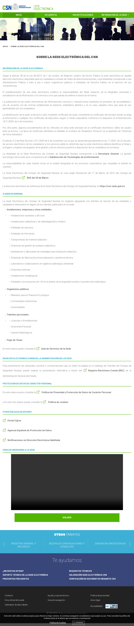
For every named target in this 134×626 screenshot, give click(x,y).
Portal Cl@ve (14, 423)
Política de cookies (58, 405)
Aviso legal (95, 603)
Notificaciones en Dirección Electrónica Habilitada (34, 443)
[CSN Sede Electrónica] (28, 6)
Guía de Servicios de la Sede (56, 351)
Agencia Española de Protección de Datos (30, 433)
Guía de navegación (56, 603)
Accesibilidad (104, 609)
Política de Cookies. (58, 623)
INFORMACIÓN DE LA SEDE (114, 18)
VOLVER (67, 520)
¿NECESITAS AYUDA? (14, 573)
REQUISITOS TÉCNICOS (81, 573)
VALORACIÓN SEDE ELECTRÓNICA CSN (89, 577)
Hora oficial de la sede (14, 603)
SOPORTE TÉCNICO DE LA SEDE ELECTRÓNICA (27, 577)
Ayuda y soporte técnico (58, 598)
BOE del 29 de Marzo (37, 180)
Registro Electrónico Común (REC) (106, 373)
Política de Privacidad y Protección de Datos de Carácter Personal (76, 395)
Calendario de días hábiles (16, 607)
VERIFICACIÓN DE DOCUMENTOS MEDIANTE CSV (94, 581)
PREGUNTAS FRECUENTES (17, 581)
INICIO (19, 18)
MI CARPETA (51, 18)
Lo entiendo (78, 623)
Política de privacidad (99, 598)
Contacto (9, 598)
